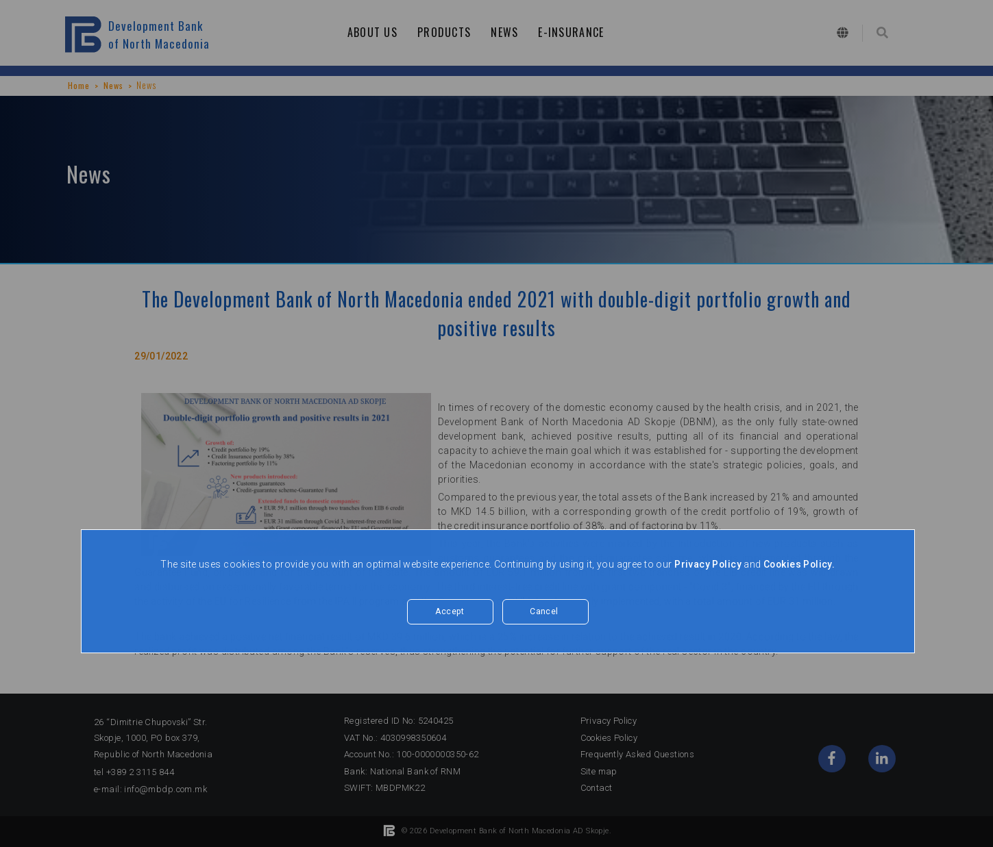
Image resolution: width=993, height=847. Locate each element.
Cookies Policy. (799, 564)
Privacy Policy (707, 564)
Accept (450, 612)
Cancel (544, 612)
